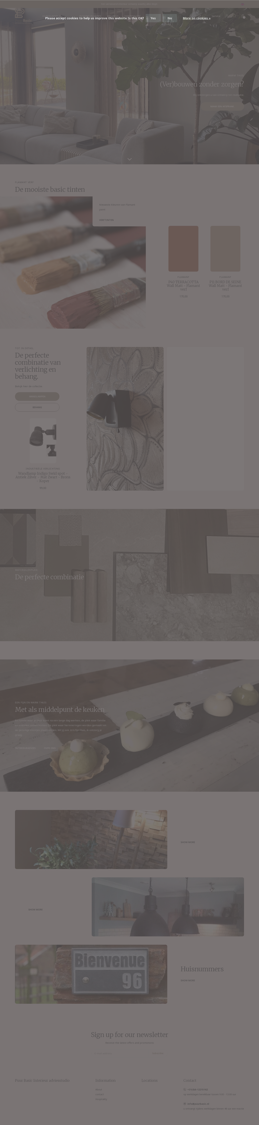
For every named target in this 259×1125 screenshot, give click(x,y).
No (169, 18)
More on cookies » (197, 18)
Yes (153, 18)
